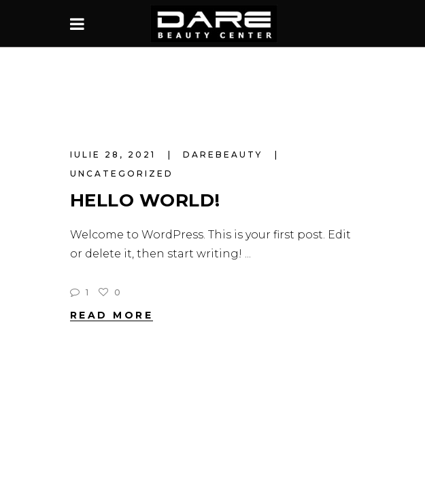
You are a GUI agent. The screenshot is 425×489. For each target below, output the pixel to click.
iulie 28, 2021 (115, 154)
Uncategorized (121, 173)
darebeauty (225, 154)
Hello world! (145, 200)
